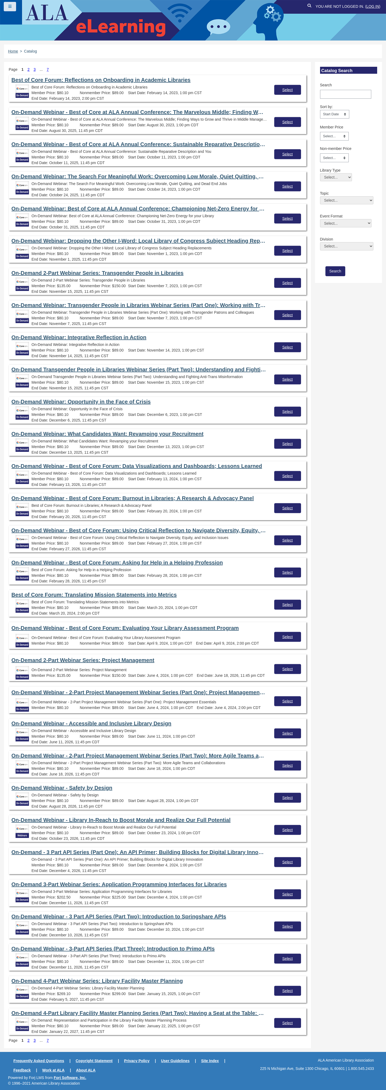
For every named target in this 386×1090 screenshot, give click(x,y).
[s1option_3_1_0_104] (334, 114)
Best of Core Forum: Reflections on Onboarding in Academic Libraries (101, 80)
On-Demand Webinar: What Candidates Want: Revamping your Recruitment (108, 434)
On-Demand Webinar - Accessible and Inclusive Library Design (92, 723)
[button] (309, 6)
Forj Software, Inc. (70, 1078)
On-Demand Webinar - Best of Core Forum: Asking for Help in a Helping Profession (117, 563)
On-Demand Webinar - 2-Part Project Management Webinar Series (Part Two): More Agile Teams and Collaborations (139, 756)
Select (287, 90)
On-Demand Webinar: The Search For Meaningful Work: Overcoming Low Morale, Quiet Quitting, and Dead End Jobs (139, 176)
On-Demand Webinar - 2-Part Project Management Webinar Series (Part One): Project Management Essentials (139, 692)
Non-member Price (335, 148)
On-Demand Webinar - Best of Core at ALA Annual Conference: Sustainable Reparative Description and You (139, 144)
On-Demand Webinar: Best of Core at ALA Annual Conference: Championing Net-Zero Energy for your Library (139, 209)
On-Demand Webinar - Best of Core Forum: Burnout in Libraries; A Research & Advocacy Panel (133, 498)
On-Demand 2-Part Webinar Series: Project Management (83, 660)
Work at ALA (53, 1070)
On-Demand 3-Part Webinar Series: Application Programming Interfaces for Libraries (119, 884)
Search (326, 85)
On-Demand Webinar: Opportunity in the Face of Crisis (81, 402)
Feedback (22, 1070)
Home (13, 51)
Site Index (210, 1061)
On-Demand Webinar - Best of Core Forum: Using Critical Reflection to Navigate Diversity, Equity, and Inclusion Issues (139, 530)
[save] (335, 271)
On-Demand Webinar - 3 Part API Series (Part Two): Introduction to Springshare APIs (119, 916)
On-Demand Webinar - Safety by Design (62, 788)
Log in (372, 6)
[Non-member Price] (334, 157)
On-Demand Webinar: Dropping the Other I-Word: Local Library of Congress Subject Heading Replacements (139, 241)
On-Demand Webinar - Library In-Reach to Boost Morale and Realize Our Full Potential (121, 820)
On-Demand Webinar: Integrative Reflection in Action (79, 337)
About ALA (86, 1070)
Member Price (331, 127)
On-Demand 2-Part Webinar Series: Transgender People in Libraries (98, 273)
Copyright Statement (94, 1061)
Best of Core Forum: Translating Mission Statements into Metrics (94, 595)
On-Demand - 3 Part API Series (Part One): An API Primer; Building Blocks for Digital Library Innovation (139, 852)
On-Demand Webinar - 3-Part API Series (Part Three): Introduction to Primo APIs (113, 949)
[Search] (345, 94)
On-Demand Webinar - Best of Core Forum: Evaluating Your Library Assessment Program (125, 628)
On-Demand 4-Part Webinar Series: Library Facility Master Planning (97, 981)
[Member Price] (334, 136)
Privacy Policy (137, 1061)
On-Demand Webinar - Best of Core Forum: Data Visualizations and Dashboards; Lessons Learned (137, 466)
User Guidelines (175, 1061)
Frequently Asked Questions (38, 1061)
